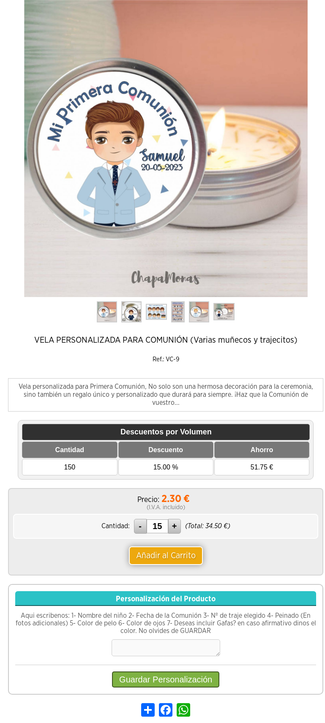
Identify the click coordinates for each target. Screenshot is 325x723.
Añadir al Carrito (166, 555)
